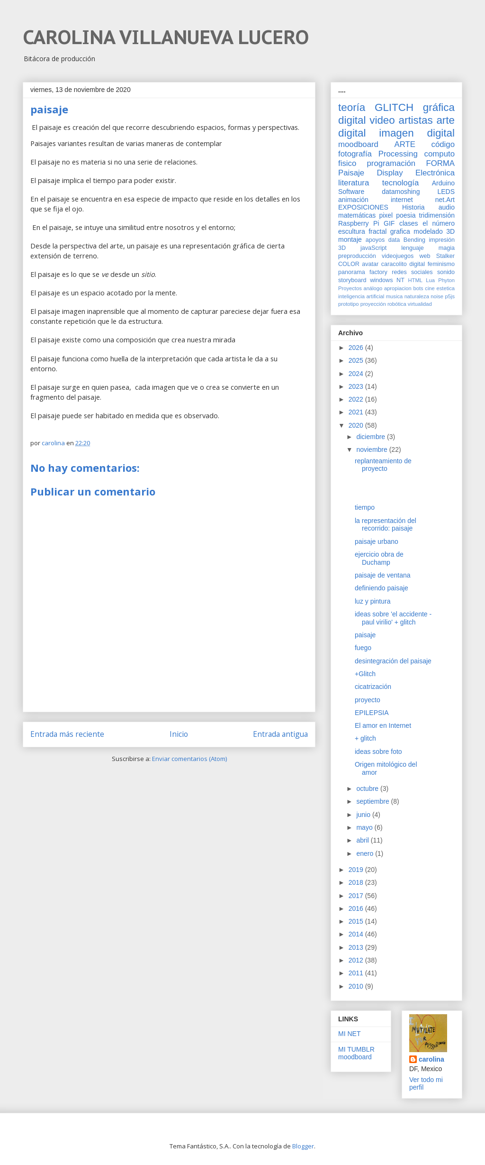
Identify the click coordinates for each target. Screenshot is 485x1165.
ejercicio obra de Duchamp (379, 558)
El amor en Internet (383, 725)
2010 (357, 986)
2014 (357, 934)
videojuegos (397, 256)
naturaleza (416, 296)
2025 (357, 360)
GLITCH (394, 107)
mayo (365, 827)
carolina (431, 1059)
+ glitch (365, 738)
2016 (357, 908)
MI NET (349, 1033)
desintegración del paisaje (393, 661)
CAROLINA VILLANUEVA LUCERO (166, 37)
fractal (377, 231)
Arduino (443, 183)
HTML (415, 280)
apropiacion (398, 288)
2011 (357, 973)
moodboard (358, 144)
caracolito (394, 264)
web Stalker (437, 256)
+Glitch (365, 674)
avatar (370, 264)
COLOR (348, 264)
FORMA (440, 163)
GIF (389, 223)
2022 (357, 399)
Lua (430, 280)
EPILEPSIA (372, 712)
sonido (446, 272)
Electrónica (435, 172)
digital (417, 264)
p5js (450, 296)
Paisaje (351, 172)
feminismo (441, 264)
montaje (350, 239)
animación (353, 199)
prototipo (348, 304)
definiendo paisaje (381, 588)
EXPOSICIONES (363, 207)
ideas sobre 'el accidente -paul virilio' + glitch (393, 618)
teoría (351, 107)
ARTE (405, 144)
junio (364, 814)
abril (363, 840)
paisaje (365, 635)
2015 (357, 921)
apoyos (375, 240)
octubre (368, 788)
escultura (351, 231)
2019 (357, 869)
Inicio (179, 734)
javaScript (373, 248)
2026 (357, 347)
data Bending (406, 240)
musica (394, 296)
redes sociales (412, 272)
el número (438, 223)
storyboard (352, 280)
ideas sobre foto (378, 751)
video (382, 120)
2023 (357, 386)
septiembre (373, 801)
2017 (357, 895)
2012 (357, 960)
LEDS (446, 191)
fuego (363, 647)
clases (408, 223)
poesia (405, 215)
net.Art (445, 199)
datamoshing (401, 191)
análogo (372, 288)
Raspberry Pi (358, 223)
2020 (357, 425)
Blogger (303, 1146)
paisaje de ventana (383, 575)
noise (437, 296)
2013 (357, 947)
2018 (357, 882)
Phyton (446, 280)
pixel (386, 215)
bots (418, 288)
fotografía (355, 153)
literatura (353, 182)
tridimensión (437, 215)
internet (402, 199)
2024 (357, 373)
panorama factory (362, 272)
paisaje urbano (376, 541)
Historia (413, 207)
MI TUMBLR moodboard (356, 1053)
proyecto (367, 700)
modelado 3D (434, 231)
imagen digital (417, 133)
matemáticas (357, 215)
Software (351, 191)
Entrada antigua (280, 734)
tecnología (400, 182)
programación (391, 163)
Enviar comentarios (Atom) (189, 758)
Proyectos (350, 288)
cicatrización (373, 686)
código (443, 144)
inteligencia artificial (361, 296)
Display (390, 172)
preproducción (357, 256)
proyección (373, 304)
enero (365, 853)
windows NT (387, 280)
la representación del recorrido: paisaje (385, 524)
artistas (415, 120)
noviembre (372, 449)
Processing (398, 153)
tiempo (365, 507)
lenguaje (412, 248)
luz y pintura (372, 601)
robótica (396, 304)
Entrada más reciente (67, 734)
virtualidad (420, 304)
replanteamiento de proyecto (383, 465)
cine (430, 288)
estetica (445, 288)
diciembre (371, 436)
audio (447, 207)
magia (447, 248)
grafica (400, 231)
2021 (357, 412)
